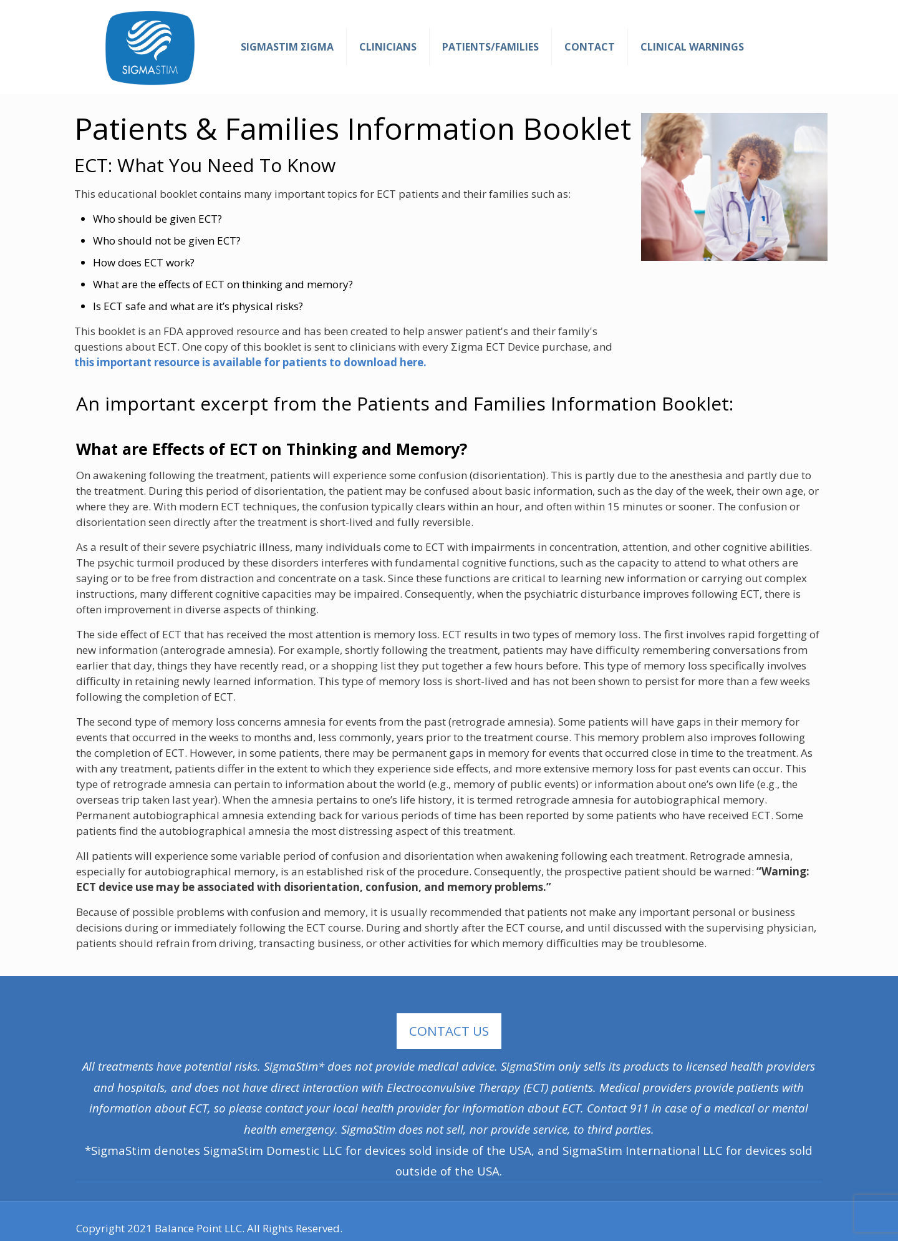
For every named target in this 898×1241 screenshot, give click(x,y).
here (411, 362)
